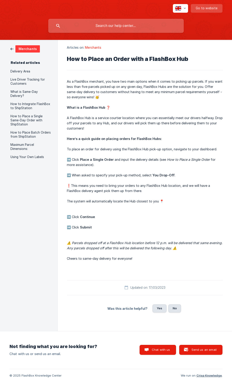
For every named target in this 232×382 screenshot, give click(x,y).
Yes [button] (159, 308)
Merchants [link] (93, 47)
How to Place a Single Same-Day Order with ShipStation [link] (26, 120)
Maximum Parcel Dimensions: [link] (22, 147)
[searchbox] (116, 26)
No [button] (175, 308)
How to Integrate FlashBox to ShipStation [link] (30, 106)
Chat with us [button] (161, 349)
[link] (25, 48)
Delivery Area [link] (20, 71)
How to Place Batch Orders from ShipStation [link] (30, 134)
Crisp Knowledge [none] (209, 375)
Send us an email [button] (204, 349)
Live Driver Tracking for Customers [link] (27, 81)
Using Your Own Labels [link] (27, 157)
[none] (180, 8)
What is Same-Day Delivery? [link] (24, 94)
